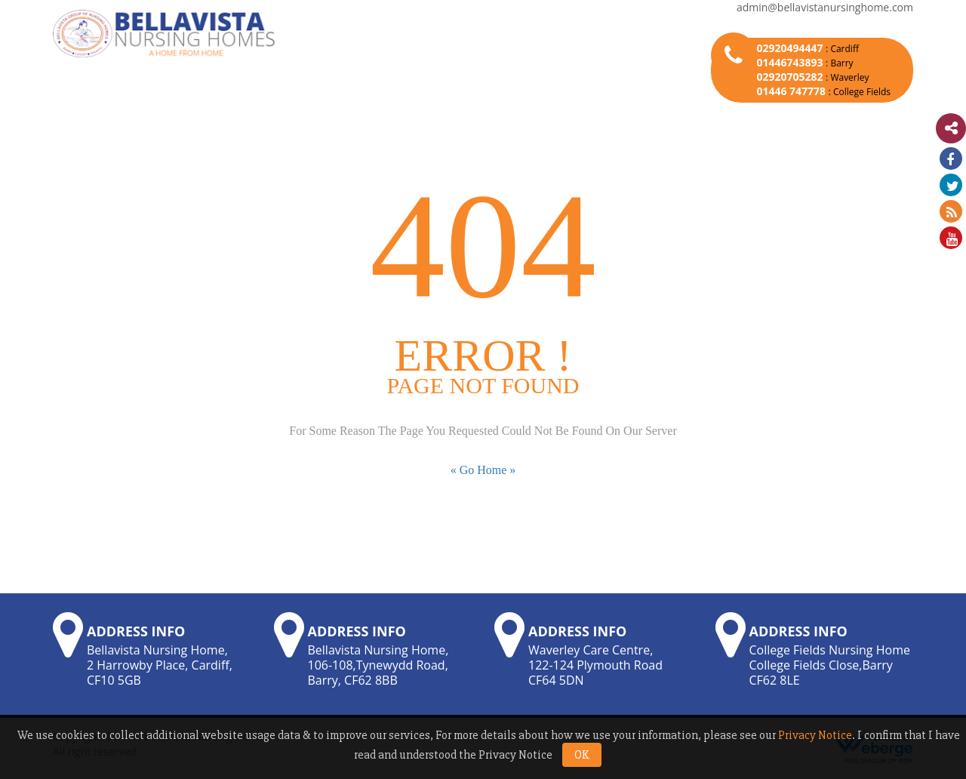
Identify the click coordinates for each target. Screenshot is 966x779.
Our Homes (293, 114)
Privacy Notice (815, 735)
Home (113, 114)
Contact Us (837, 114)
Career (628, 114)
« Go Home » (483, 469)
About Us (196, 114)
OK (581, 754)
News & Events (406, 114)
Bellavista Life (527, 114)
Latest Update (726, 114)
